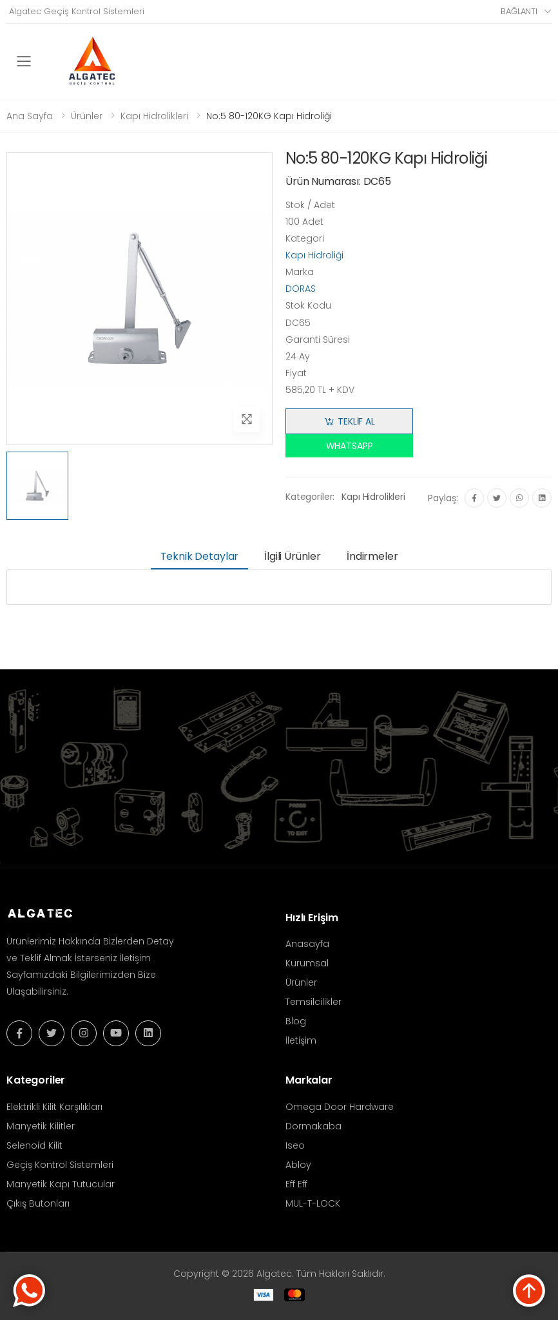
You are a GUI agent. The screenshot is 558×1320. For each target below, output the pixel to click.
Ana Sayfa (29, 116)
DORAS (300, 288)
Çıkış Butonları (38, 1203)
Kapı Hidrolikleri (154, 116)
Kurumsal (307, 963)
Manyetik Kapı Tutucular (60, 1184)
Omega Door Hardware (339, 1106)
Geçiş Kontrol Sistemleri (59, 1164)
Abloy (298, 1164)
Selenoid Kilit (34, 1145)
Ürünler (86, 116)
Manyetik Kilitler (40, 1126)
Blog (295, 1021)
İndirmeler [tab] (372, 556)
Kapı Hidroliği (314, 255)
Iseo (295, 1145)
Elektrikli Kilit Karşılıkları (54, 1106)
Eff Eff (296, 1184)
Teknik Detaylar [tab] (199, 556)
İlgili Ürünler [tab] (292, 556)
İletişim (300, 1040)
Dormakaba (313, 1126)
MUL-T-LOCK (312, 1203)
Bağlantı (519, 11)
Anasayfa (307, 943)
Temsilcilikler (313, 1001)
